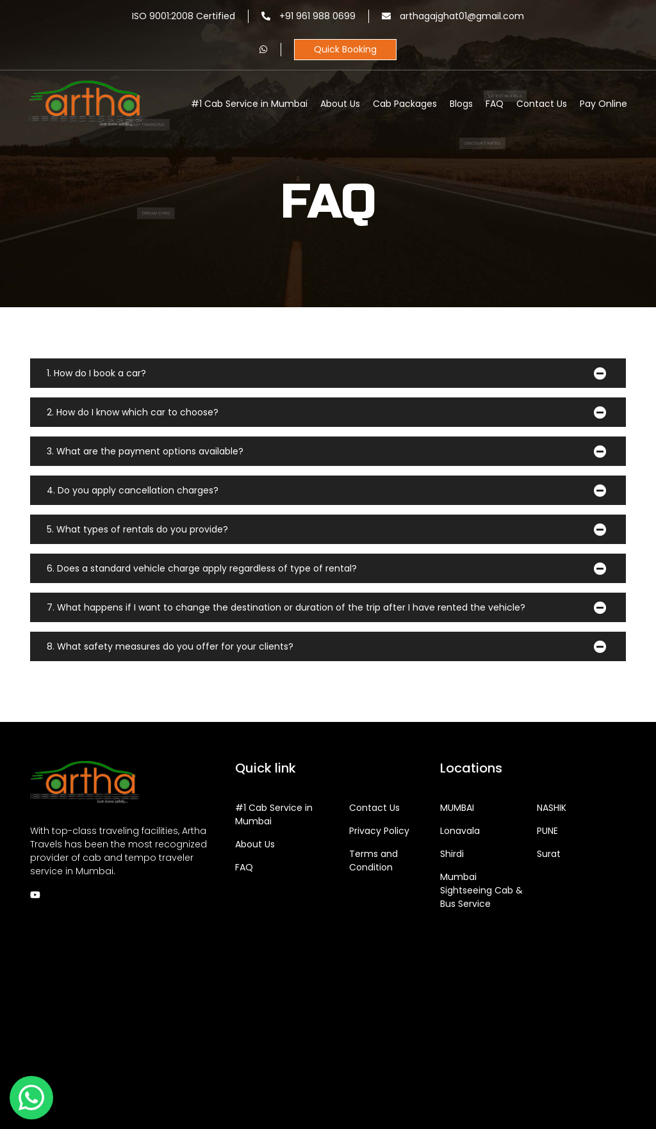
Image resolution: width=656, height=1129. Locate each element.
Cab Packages (405, 103)
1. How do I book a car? (96, 373)
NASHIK (551, 807)
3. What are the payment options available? (145, 451)
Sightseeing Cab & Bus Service (481, 890)
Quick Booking (345, 49)
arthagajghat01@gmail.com (453, 16)
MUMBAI (457, 807)
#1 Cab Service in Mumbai (249, 103)
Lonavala (460, 830)
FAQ (495, 103)
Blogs (461, 103)
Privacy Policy (379, 830)
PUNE (547, 830)
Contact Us (541, 103)
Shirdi (452, 853)
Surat (549, 853)
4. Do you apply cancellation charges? (132, 490)
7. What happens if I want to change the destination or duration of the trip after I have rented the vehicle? (286, 607)
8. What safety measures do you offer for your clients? (170, 646)
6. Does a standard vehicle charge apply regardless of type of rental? (202, 568)
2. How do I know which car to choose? (132, 412)
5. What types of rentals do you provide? (137, 529)
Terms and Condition (373, 860)
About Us (340, 103)
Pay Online (603, 103)
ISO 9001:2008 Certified (183, 16)
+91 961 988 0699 (308, 16)
